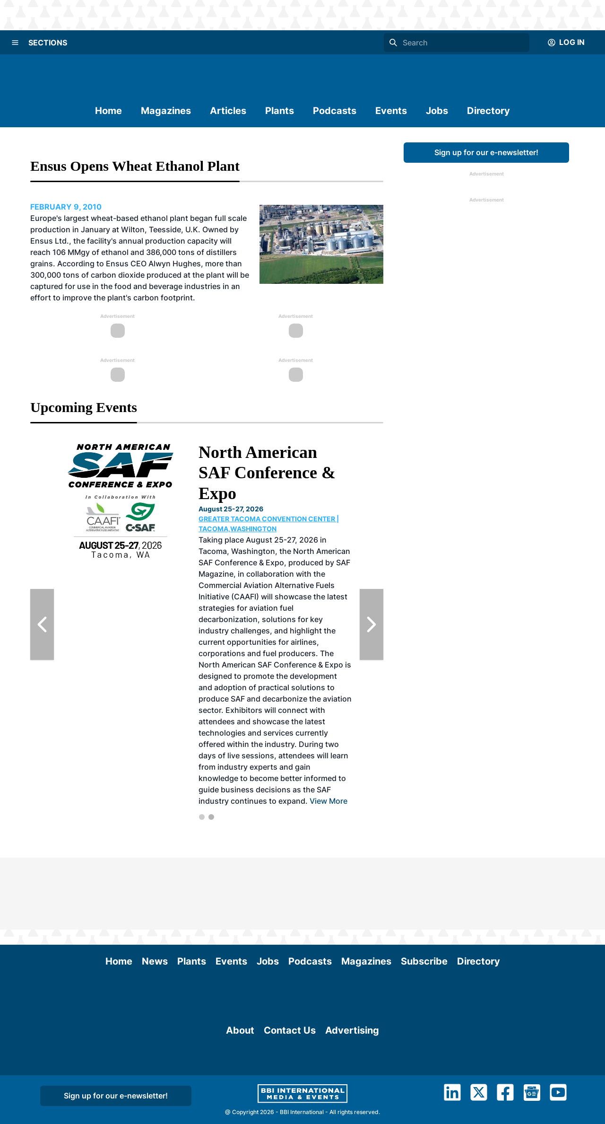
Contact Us (290, 1040)
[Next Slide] (371, 624)
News (155, 889)
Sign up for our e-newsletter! (486, 152)
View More (328, 801)
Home (108, 110)
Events (391, 110)
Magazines (166, 110)
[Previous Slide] (42, 624)
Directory (488, 110)
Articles (228, 110)
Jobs (437, 110)
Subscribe (424, 889)
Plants (279, 110)
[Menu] (15, 42)
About (240, 1040)
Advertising (352, 1040)
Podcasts (334, 110)
